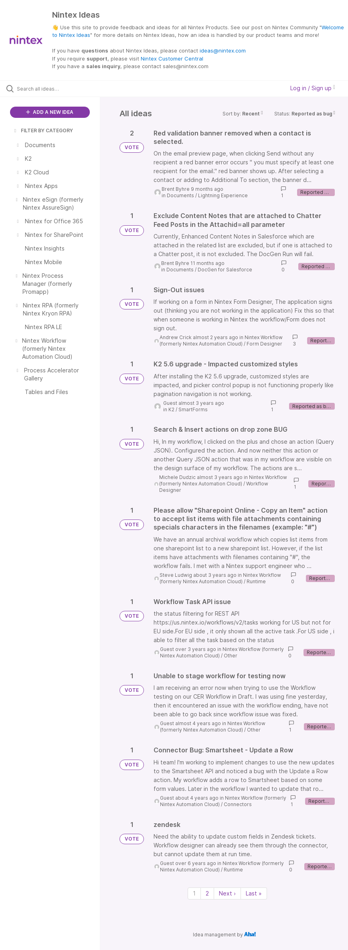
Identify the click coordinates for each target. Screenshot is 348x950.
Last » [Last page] (254, 893)
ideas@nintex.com (223, 50)
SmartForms (193, 409)
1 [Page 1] (194, 893)
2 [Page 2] (207, 893)
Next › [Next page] (227, 893)
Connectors (238, 804)
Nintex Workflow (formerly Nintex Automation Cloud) (221, 340)
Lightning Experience (223, 195)
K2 (171, 409)
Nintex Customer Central (172, 58)
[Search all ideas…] (54, 88)
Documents (180, 195)
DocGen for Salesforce (225, 270)
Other (230, 656)
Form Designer (264, 344)
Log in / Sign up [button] (312, 88)
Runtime (256, 581)
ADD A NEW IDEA (49, 112)
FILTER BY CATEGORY (43, 130)
